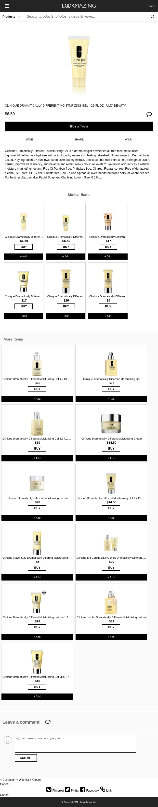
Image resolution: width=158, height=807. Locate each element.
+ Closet (35, 780)
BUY (79, 126)
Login (150, 5)
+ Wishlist (22, 780)
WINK (128, 139)
